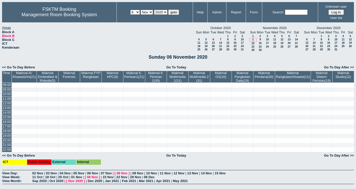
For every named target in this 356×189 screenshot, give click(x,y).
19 (206, 46)
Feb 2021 (129, 181)
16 (235, 42)
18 (198, 46)
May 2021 (180, 181)
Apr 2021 (163, 181)
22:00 (7, 149)
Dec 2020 (95, 181)
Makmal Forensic (69, 75)
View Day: (10, 173)
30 (235, 49)
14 (220, 42)
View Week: (11, 177)
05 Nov (78, 173)
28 (220, 49)
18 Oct (50, 177)
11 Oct (37, 177)
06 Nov (92, 173)
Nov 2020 (75, 181)
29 (227, 49)
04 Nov (65, 173)
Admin (217, 12)
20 (213, 46)
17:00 (7, 126)
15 (227, 42)
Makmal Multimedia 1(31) (177, 77)
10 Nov (151, 173)
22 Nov (122, 177)
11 (198, 42)
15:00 (7, 117)
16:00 (7, 122)
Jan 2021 (112, 181)
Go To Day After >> (339, 67)
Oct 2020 (56, 181)
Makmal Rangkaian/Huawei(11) (293, 75)
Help (200, 12)
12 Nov (178, 173)
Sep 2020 (39, 181)
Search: (278, 12)
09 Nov (137, 173)
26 (206, 49)
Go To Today (176, 67)
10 (242, 39)
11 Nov (165, 173)
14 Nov (206, 173)
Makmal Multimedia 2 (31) (199, 77)
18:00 (7, 131)
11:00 (7, 99)
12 (206, 42)
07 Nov (106, 173)
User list (336, 18)
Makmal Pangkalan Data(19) (242, 77)
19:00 (7, 136)
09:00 (7, 89)
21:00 (7, 145)
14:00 (7, 112)
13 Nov (192, 173)
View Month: (12, 181)
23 (235, 46)
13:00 (7, 108)
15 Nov (220, 173)
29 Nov (135, 177)
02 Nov (37, 173)
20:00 (7, 140)
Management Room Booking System (59, 14)
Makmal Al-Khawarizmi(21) (24, 75)
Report (236, 12)
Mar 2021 (146, 181)
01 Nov (76, 177)
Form (254, 12)
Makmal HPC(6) (112, 75)
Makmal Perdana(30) (264, 75)
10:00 (7, 94)
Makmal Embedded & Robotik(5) (47, 77)
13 (213, 42)
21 (220, 46)
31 (242, 49)
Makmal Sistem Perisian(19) (321, 77)
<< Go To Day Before (18, 67)
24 (242, 46)
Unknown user (336, 6)
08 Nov (122, 173)
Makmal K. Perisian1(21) (134, 75)
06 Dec (149, 177)
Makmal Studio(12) (343, 75)
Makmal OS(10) (221, 75)
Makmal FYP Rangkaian (90, 75)
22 (227, 46)
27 (213, 49)
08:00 (7, 85)
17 (242, 42)
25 (198, 49)
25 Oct (63, 177)
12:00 (7, 103)
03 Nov (51, 173)
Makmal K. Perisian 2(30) (156, 77)
